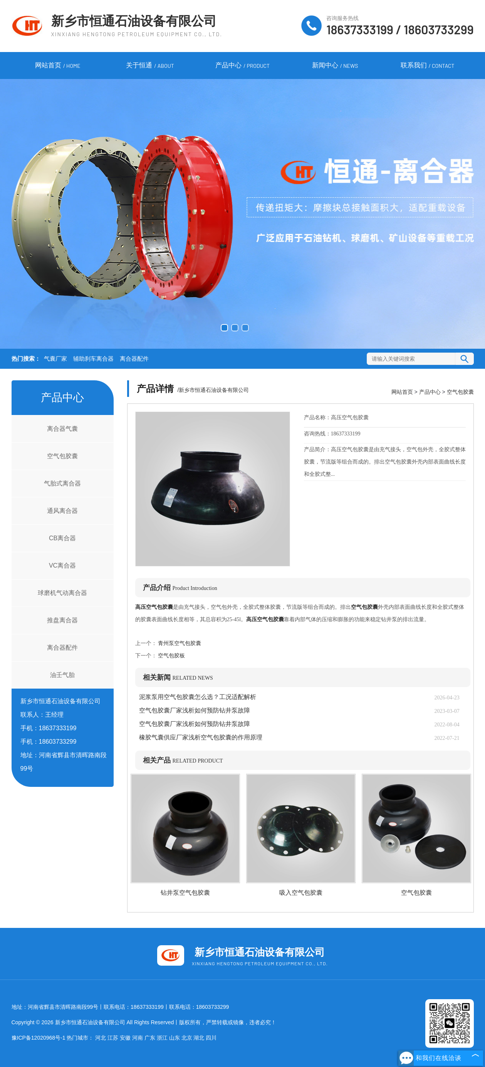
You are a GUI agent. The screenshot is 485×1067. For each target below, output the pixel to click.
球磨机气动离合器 (62, 593)
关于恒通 (150, 65)
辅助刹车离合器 (93, 359)
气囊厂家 (55, 359)
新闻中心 (335, 65)
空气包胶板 (171, 656)
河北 (100, 1038)
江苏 (112, 1038)
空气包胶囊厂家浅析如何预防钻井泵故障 (194, 710)
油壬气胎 (62, 675)
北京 (186, 1038)
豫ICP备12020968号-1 (38, 1038)
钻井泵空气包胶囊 (185, 892)
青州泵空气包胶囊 (179, 643)
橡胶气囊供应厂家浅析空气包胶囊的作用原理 (200, 737)
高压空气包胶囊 (154, 607)
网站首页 (58, 65)
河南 (137, 1038)
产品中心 (242, 65)
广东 (149, 1038)
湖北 (198, 1038)
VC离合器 (62, 565)
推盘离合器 (62, 620)
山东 (174, 1038)
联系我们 (428, 65)
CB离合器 (62, 538)
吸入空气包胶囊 (300, 892)
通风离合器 (62, 510)
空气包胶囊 (62, 456)
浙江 (162, 1038)
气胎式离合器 (62, 483)
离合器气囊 (62, 428)
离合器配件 (134, 359)
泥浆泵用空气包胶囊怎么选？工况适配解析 (197, 697)
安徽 (125, 1038)
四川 (211, 1038)
